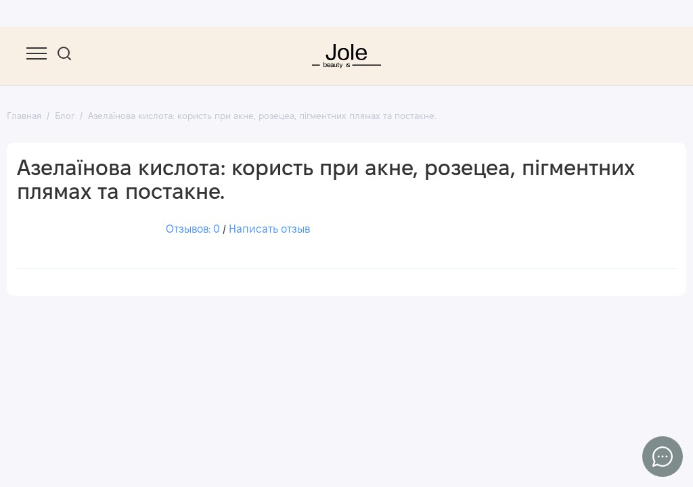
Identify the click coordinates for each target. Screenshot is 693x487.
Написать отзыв (269, 230)
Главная (24, 116)
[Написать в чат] (662, 456)
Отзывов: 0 (193, 230)
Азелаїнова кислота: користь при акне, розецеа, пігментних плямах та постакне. (262, 116)
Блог (64, 116)
